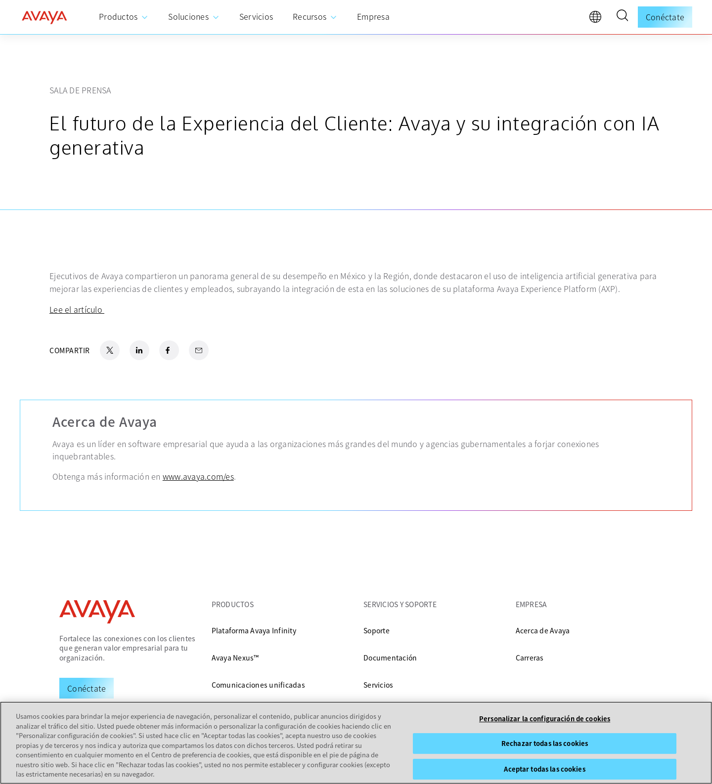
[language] (597, 19)
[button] (622, 16)
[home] (44, 17)
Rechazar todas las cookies (544, 743)
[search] (622, 16)
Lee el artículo (76, 309)
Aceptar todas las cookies (544, 769)
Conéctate (665, 17)
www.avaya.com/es (198, 476)
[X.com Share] (110, 350)
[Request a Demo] (86, 688)
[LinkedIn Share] (139, 350)
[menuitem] (123, 17)
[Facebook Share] (169, 350)
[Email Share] (199, 350)
